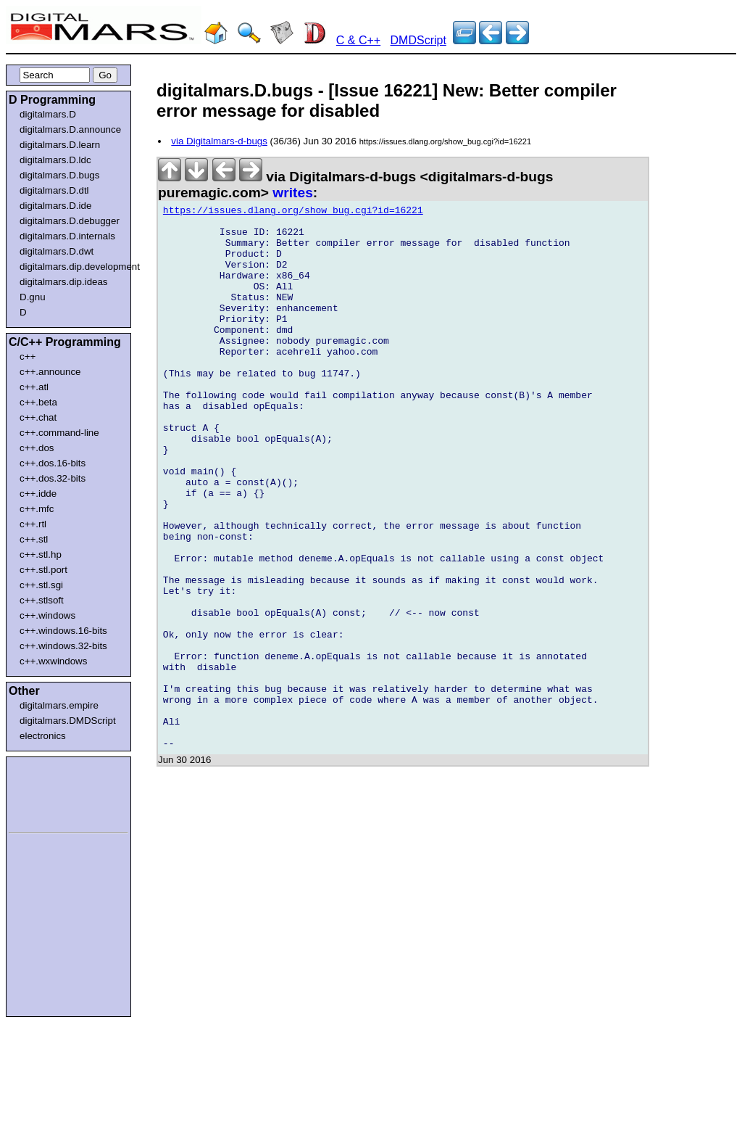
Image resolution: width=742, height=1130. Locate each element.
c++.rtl (33, 524)
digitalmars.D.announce (70, 129)
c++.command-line (59, 432)
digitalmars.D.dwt (56, 251)
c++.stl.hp (41, 554)
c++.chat (38, 417)
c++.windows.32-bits (63, 645)
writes (292, 192)
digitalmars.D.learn (60, 144)
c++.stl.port (43, 569)
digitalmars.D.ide (55, 205)
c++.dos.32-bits (53, 478)
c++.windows (47, 615)
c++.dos (37, 447)
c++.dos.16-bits (53, 463)
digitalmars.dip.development (71, 266)
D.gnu (33, 297)
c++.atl (34, 387)
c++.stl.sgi (41, 585)
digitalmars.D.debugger (70, 220)
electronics (43, 735)
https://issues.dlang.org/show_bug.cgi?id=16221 (293, 212)
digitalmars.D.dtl (54, 190)
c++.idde (38, 493)
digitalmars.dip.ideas (64, 281)
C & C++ (358, 40)
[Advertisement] (52, 792)
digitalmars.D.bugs (59, 175)
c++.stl (34, 539)
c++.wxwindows (53, 661)
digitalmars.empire (59, 705)
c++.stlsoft (42, 600)
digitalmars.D (48, 114)
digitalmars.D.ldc (55, 159)
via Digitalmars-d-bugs (219, 141)
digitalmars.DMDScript (68, 720)
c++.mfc (37, 508)
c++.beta (38, 402)
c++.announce (50, 371)
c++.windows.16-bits (63, 630)
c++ (28, 356)
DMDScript (418, 40)
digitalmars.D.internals (67, 236)
